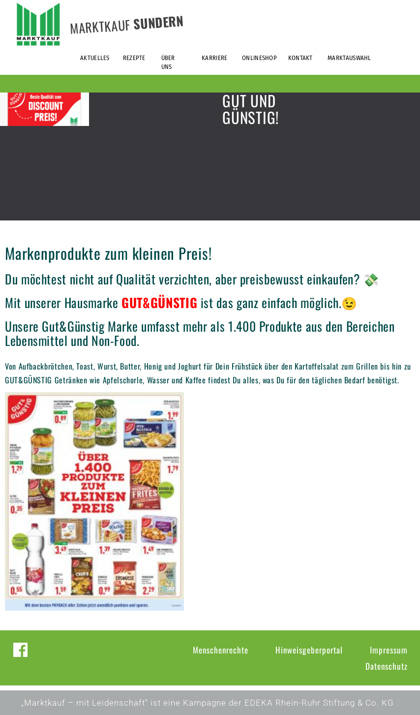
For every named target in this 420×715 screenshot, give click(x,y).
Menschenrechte (220, 650)
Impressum (389, 650)
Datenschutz (386, 666)
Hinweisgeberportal (309, 650)
